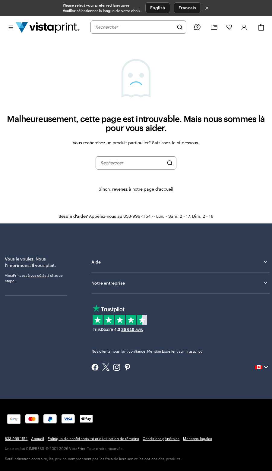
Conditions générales (161, 438)
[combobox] (134, 27)
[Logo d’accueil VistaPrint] (48, 27)
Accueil (37, 438)
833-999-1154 (16, 438)
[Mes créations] (214, 27)
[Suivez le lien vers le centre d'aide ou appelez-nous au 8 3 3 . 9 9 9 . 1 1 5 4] (197, 27)
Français (187, 7)
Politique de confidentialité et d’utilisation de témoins (93, 438)
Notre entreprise (179, 283)
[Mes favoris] (229, 27)
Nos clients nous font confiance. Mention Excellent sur (146, 351)
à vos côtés (37, 275)
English (157, 7)
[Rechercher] (179, 27)
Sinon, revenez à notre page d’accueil (136, 189)
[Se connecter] (244, 27)
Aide (179, 262)
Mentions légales (197, 438)
